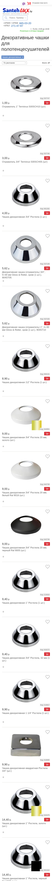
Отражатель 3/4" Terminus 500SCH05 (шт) (24, 162)
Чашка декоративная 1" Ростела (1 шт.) (23, 603)
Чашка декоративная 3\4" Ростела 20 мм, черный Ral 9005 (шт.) (24, 549)
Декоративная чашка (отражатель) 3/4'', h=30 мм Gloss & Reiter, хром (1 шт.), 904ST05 (23, 275)
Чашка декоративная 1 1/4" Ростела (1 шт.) (25, 713)
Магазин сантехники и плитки (16, 13)
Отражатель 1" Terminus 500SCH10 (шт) (24, 106)
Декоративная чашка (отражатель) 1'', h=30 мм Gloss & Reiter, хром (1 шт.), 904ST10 (25, 328)
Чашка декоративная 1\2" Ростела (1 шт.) (24, 382)
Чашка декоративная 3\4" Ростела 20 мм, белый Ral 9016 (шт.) (24, 494)
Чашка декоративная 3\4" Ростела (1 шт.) (24, 217)
